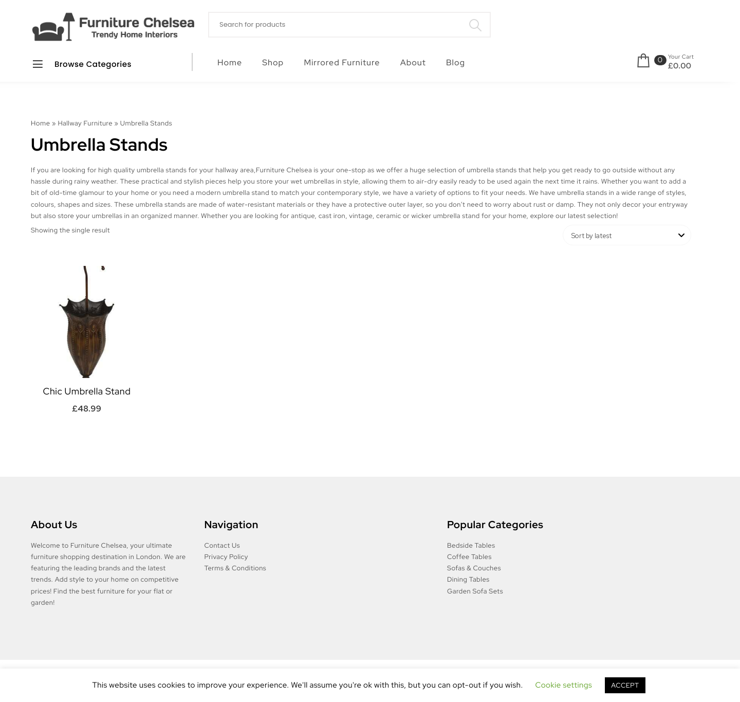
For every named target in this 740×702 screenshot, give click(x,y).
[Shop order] (627, 235)
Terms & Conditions (236, 568)
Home (229, 62)
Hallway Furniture (85, 123)
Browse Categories (81, 64)
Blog (455, 62)
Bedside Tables (471, 545)
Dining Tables (468, 579)
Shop (273, 62)
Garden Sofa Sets (475, 591)
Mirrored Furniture (342, 62)
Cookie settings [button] (564, 685)
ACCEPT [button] (625, 685)
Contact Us (222, 545)
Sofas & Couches (474, 568)
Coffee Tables (469, 556)
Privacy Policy (226, 556)
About (413, 62)
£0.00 (680, 66)
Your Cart (681, 57)
